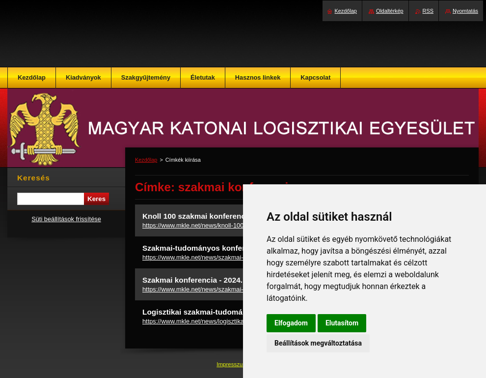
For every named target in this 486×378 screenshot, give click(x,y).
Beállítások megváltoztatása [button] (318, 343)
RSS (428, 11)
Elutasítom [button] (341, 323)
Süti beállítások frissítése (66, 219)
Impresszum (232, 364)
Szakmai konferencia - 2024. (192, 280)
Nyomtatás (465, 11)
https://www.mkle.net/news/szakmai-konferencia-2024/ (218, 289)
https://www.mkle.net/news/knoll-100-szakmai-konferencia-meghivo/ (236, 225)
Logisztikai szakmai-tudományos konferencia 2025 (233, 312)
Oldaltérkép (390, 11)
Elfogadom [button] (291, 323)
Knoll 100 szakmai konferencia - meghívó (216, 216)
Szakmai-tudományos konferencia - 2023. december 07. (241, 248)
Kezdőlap (146, 160)
